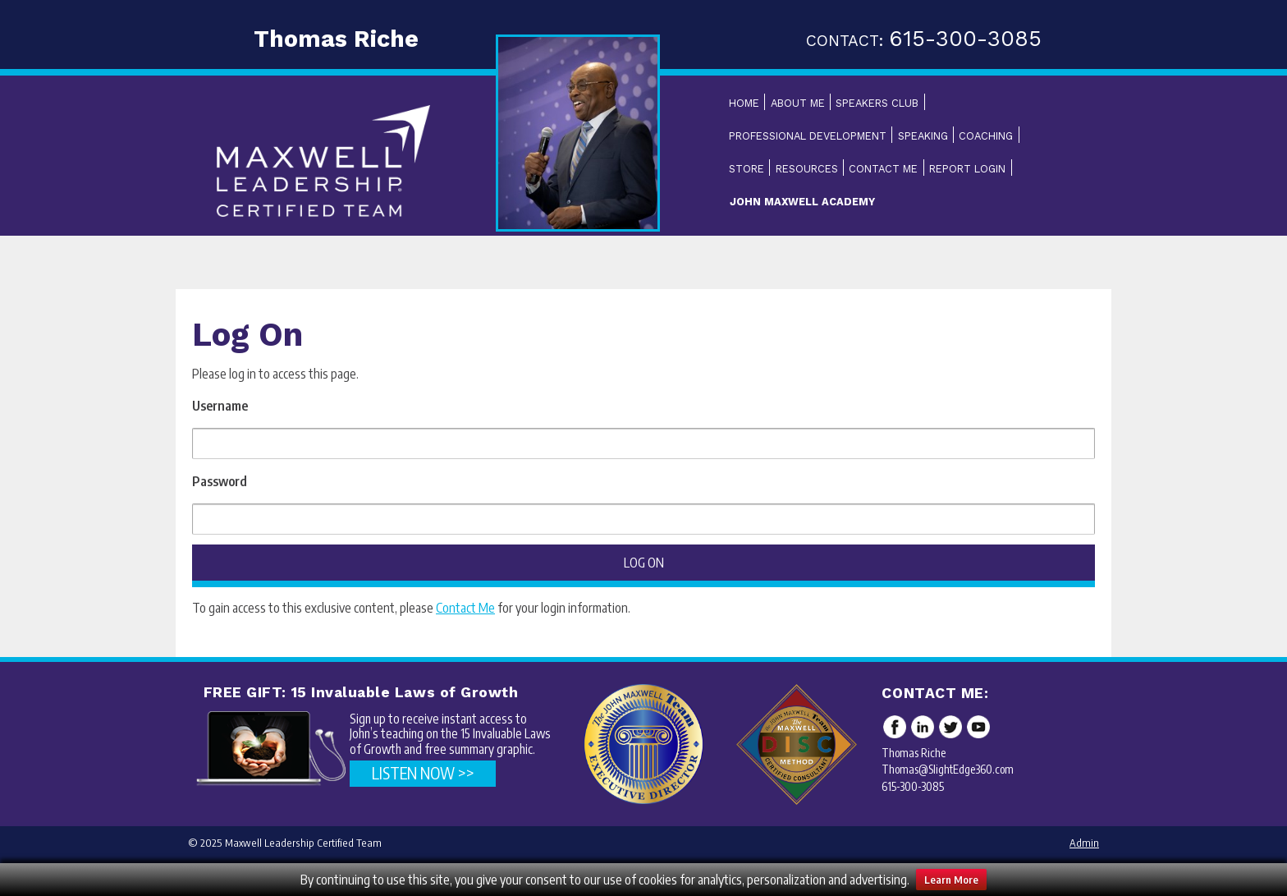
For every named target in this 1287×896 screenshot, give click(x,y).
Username (220, 405)
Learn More (951, 879)
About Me (798, 103)
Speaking (923, 136)
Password (219, 481)
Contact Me (883, 169)
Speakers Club (877, 103)
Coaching (986, 136)
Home (744, 103)
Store (746, 169)
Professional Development (807, 136)
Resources (807, 169)
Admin (1084, 842)
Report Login (967, 169)
